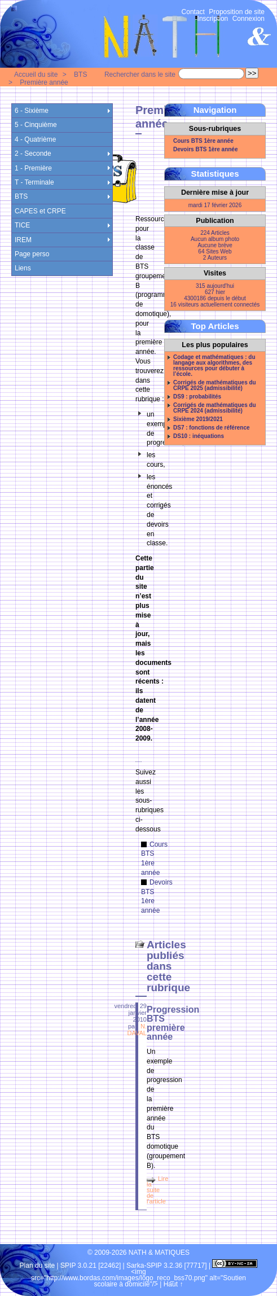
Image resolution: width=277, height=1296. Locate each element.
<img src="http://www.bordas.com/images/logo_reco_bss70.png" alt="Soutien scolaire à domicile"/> (138, 1278)
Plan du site (37, 1265)
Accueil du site (36, 74)
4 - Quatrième (35, 139)
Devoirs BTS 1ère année (205, 149)
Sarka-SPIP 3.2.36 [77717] (166, 1265)
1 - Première (33, 168)
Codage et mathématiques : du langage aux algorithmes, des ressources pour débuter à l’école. (214, 365)
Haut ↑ (173, 1284)
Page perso (32, 254)
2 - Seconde (33, 153)
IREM (23, 240)
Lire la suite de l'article (157, 1190)
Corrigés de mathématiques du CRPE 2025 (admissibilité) (214, 385)
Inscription (212, 19)
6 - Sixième (32, 111)
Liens (23, 268)
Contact (193, 12)
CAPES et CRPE (40, 211)
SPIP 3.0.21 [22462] (90, 1265)
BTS (80, 74)
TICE (22, 225)
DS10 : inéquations (198, 436)
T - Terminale (34, 182)
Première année (44, 82)
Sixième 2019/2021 (198, 419)
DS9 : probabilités (197, 397)
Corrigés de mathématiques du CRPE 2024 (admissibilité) (214, 408)
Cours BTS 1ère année (203, 141)
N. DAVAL (137, 1029)
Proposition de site (237, 12)
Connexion (248, 19)
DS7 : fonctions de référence (211, 428)
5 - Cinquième (36, 125)
